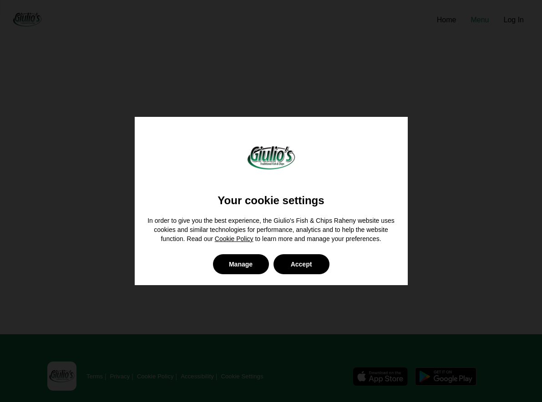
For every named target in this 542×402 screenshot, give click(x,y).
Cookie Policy (234, 238)
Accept (301, 264)
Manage (241, 264)
